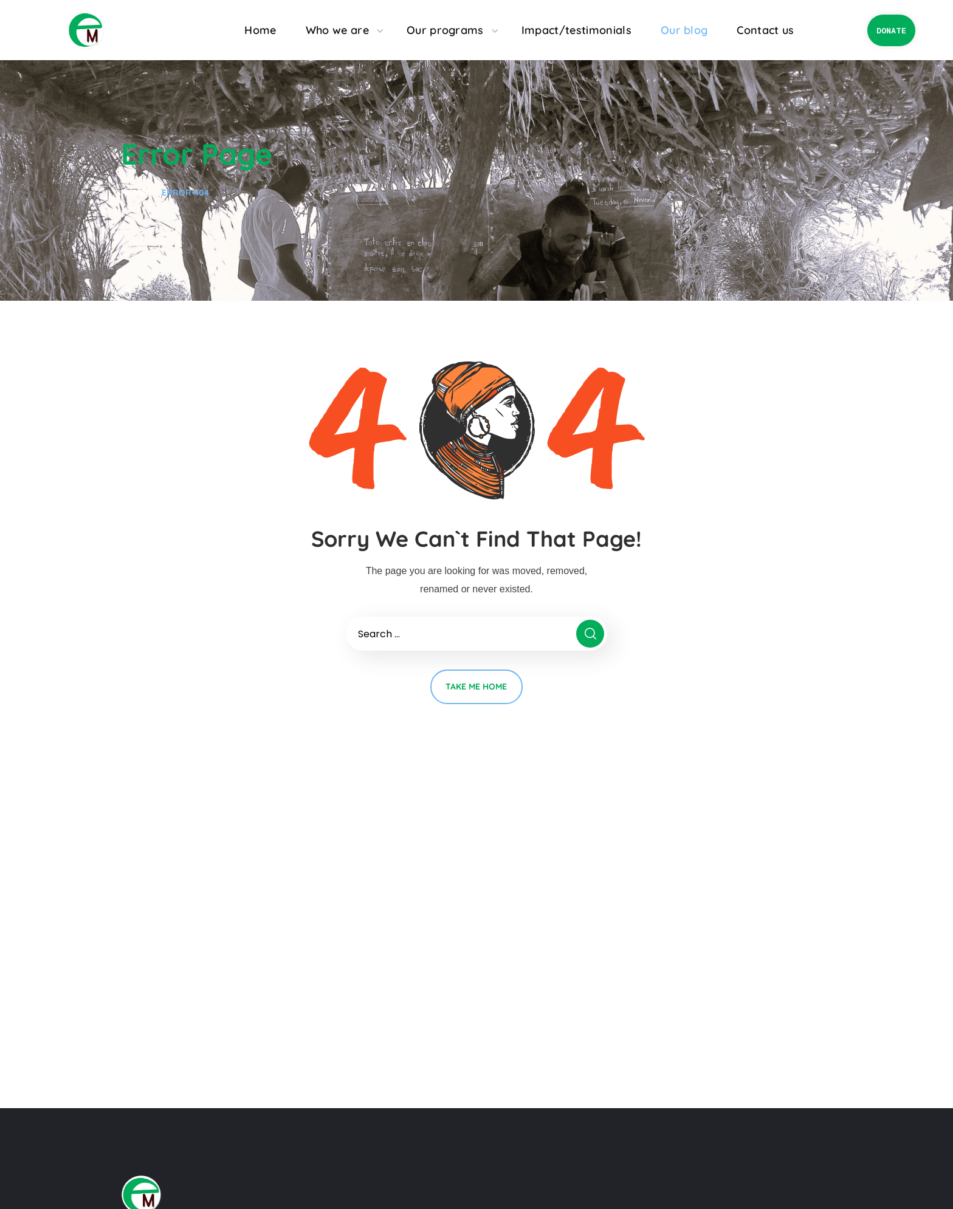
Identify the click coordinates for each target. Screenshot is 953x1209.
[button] (891, 30)
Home (133, 192)
